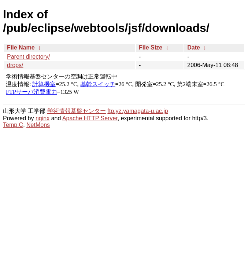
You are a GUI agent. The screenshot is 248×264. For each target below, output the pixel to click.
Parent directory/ (28, 57)
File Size (150, 47)
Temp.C (13, 125)
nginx (42, 118)
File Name (21, 47)
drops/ (15, 65)
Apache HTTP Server (90, 118)
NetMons (38, 125)
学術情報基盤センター (76, 111)
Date (193, 47)
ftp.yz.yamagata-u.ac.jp (137, 111)
